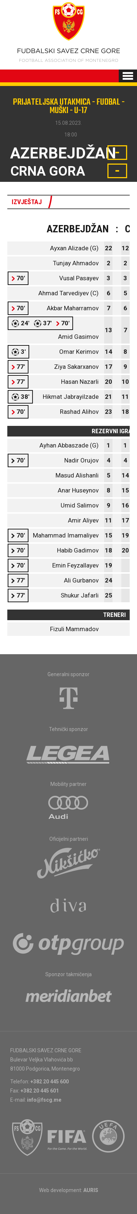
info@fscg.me (44, 1100)
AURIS (90, 1190)
